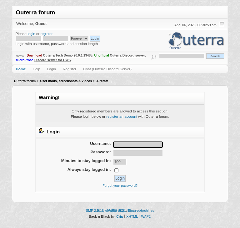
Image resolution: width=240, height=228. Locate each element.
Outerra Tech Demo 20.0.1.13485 (67, 55)
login (31, 34)
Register (69, 69)
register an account (121, 116)
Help (36, 69)
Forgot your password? (120, 185)
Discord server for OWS (52, 60)
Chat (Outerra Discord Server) (107, 69)
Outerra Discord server (127, 55)
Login (51, 69)
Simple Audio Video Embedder (120, 210)
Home (21, 69)
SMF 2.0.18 (95, 210)
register (46, 34)
